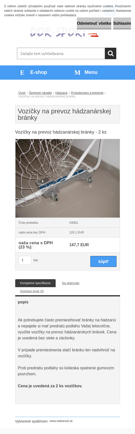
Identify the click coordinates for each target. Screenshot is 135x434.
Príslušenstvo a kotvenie (87, 93)
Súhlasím (122, 23)
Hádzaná (61, 93)
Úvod (21, 93)
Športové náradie (40, 93)
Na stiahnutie (70, 283)
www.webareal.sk (61, 421)
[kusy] (25, 260)
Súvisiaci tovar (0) (32, 291)
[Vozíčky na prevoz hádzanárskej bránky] (67, 140)
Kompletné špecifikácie (35, 283)
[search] (110, 53)
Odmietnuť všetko (94, 23)
